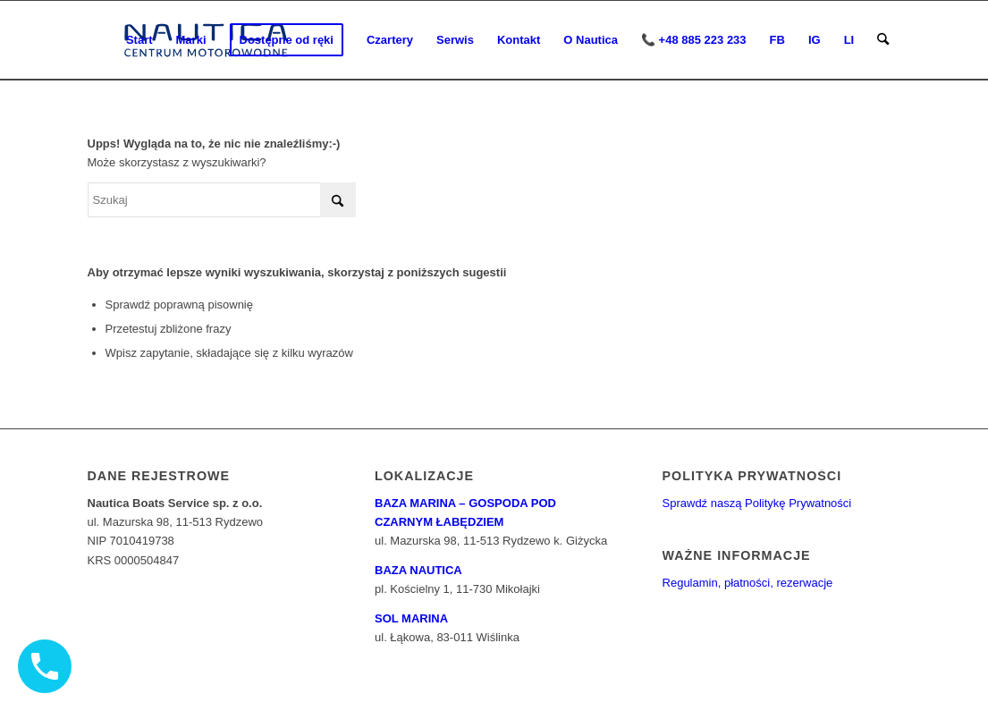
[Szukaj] (883, 40)
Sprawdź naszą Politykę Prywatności (757, 503)
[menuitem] (139, 40)
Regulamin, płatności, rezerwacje (748, 582)
